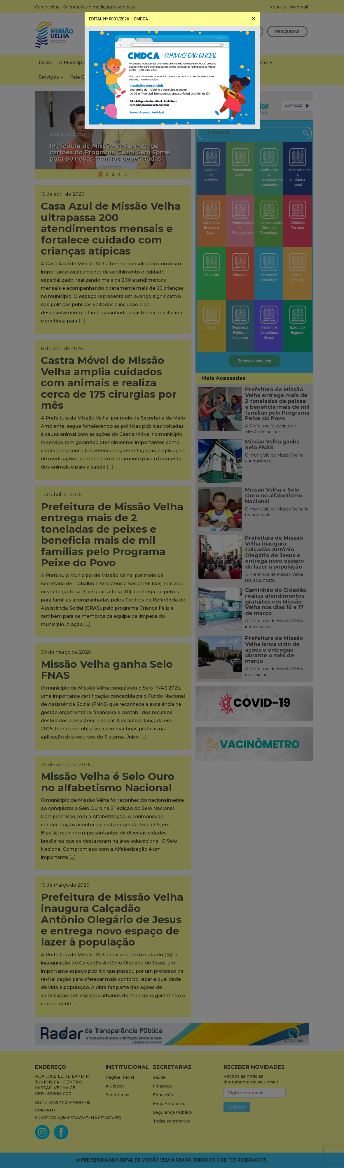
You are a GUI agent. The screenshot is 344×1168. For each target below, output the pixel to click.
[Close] (253, 18)
